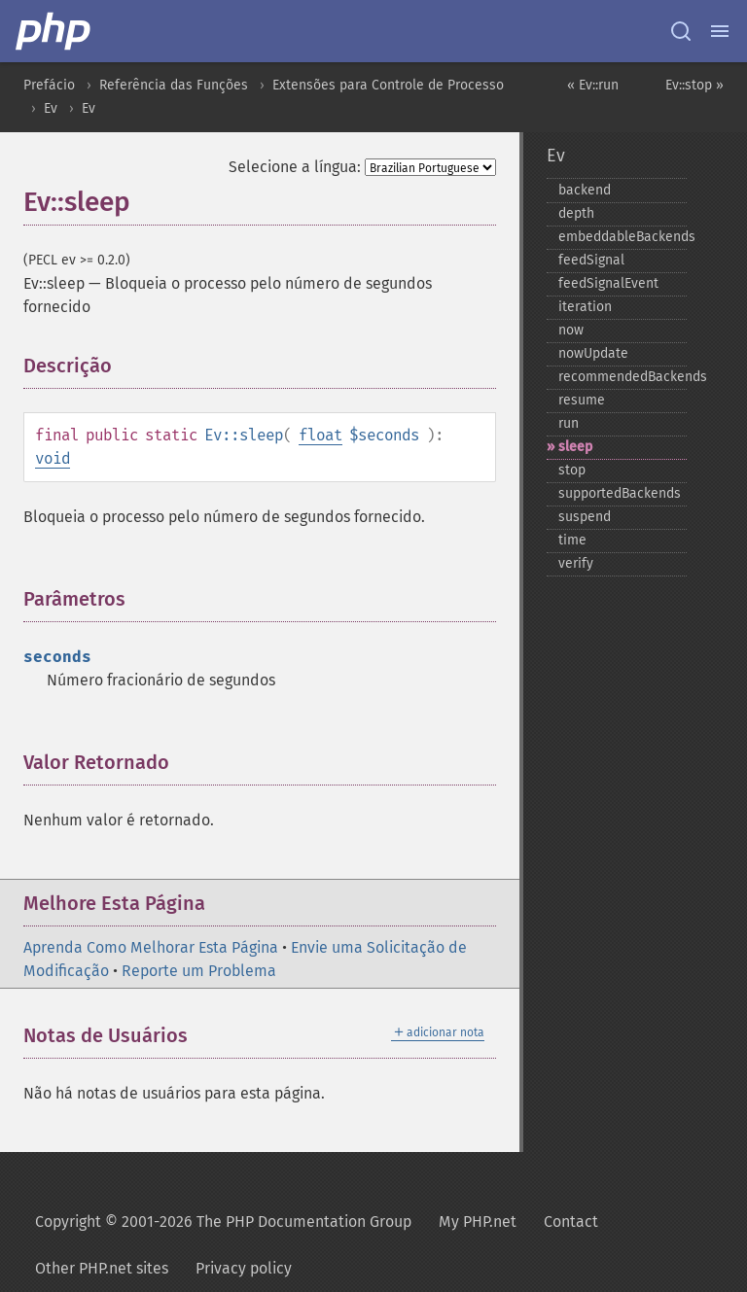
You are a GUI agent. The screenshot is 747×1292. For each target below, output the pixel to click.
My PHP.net (477, 1221)
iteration (585, 306)
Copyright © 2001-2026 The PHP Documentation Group (223, 1221)
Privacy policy (244, 1268)
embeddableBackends (622, 236)
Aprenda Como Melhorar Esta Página (150, 947)
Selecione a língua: (295, 166)
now (571, 330)
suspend (584, 516)
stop (572, 470)
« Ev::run (593, 85)
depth (576, 213)
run (568, 423)
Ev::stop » (694, 85)
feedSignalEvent (608, 283)
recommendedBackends (622, 376)
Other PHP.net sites (101, 1268)
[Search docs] (680, 31)
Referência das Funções (173, 85)
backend (584, 190)
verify (575, 563)
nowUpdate (593, 353)
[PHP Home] (54, 31)
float (320, 435)
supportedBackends (619, 493)
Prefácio (49, 85)
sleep (575, 446)
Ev (50, 108)
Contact (571, 1221)
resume (581, 400)
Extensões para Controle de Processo (388, 85)
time (572, 540)
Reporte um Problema (199, 970)
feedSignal (591, 260)
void (52, 458)
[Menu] (719, 31)
